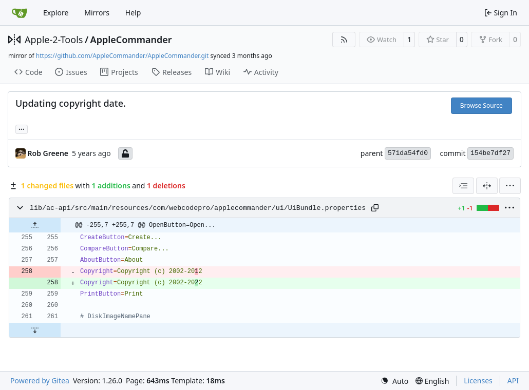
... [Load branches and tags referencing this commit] (21, 128)
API (513, 380)
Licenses (478, 380)
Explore (55, 12)
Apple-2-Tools (54, 39)
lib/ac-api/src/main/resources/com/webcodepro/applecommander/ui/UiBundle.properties (198, 208)
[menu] (510, 186)
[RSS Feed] (344, 39)
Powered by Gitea (39, 380)
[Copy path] (375, 208)
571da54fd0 (408, 153)
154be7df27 (490, 153)
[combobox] (463, 186)
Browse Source (481, 105)
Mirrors (96, 12)
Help (133, 12)
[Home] (19, 13)
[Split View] (487, 186)
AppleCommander (131, 39)
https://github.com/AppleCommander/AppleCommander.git (122, 55)
